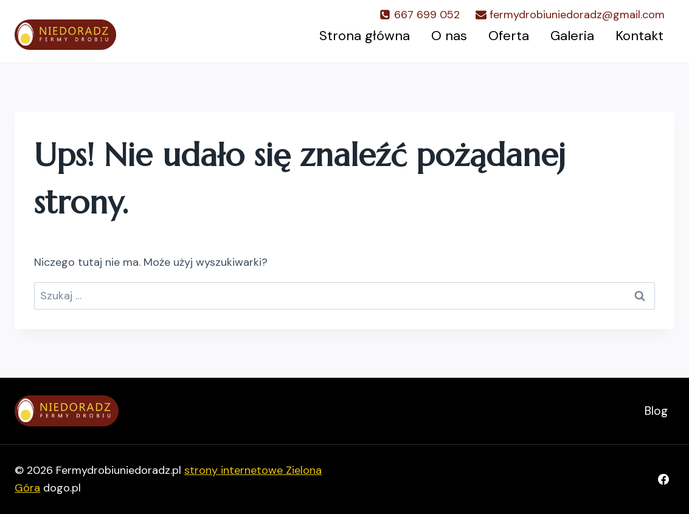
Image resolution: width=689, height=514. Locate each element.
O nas (449, 35)
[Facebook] (663, 479)
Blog (656, 410)
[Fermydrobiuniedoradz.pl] (65, 34)
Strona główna (364, 35)
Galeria (572, 35)
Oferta (508, 35)
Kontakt (639, 35)
